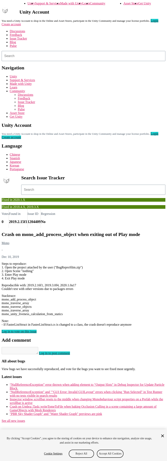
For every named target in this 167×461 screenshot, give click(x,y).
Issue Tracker (18, 38)
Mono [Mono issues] (5, 243)
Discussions (17, 31)
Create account (11, 24)
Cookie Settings (53, 453)
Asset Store (130, 3)
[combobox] (83, 56)
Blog (13, 42)
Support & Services (47, 3)
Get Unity (144, 3)
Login (154, 20)
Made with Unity (71, 3)
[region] (83, 445)
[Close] (162, 435)
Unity (31, 3)
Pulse (13, 45)
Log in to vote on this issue (19, 331)
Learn (86, 3)
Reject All (81, 453)
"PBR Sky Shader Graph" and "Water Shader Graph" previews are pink (56, 415)
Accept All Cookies (110, 453)
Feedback (16, 35)
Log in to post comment (58, 354)
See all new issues (13, 422)
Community (97, 3)
